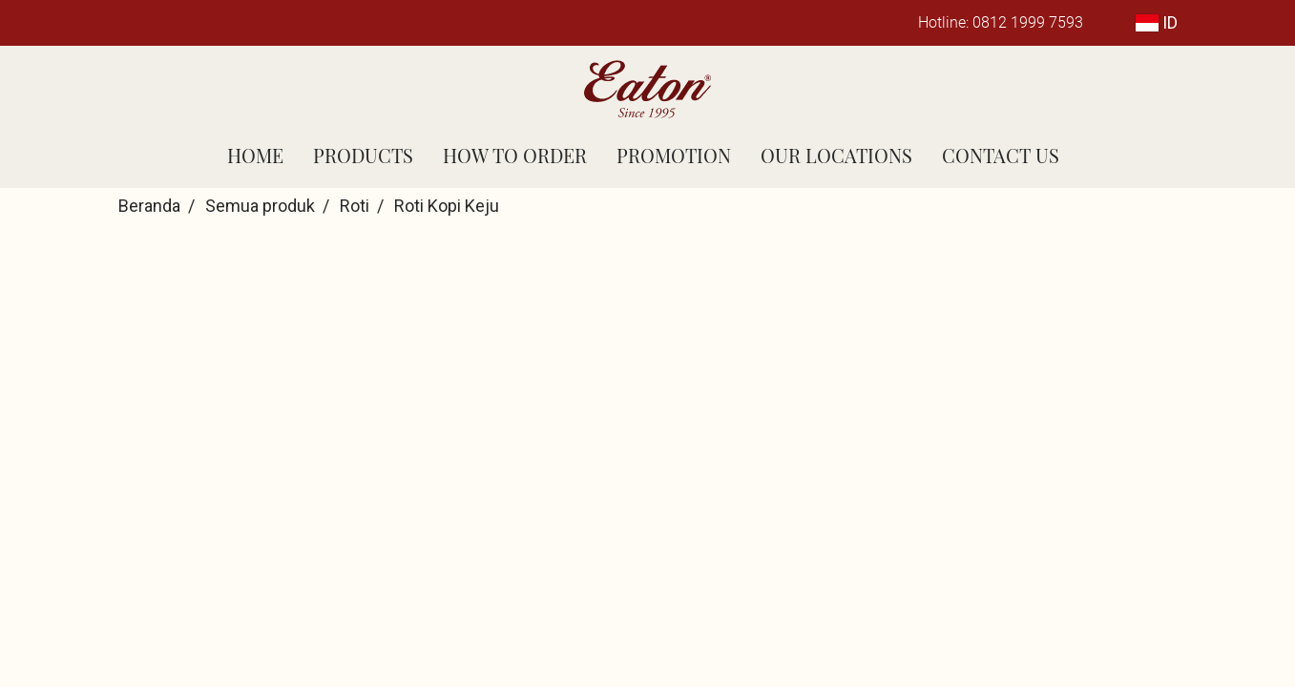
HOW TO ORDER (515, 155)
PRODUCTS (363, 155)
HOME (255, 155)
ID (1157, 22)
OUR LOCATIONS (836, 155)
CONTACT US (1000, 155)
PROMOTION (673, 155)
